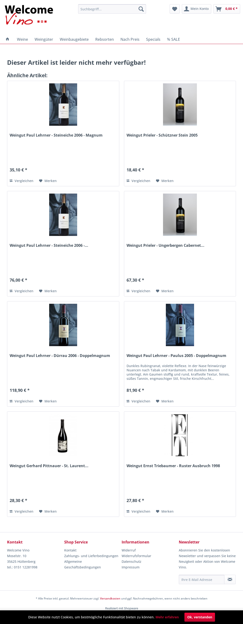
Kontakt (70, 550)
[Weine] (22, 39)
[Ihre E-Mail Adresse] (202, 579)
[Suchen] (141, 9)
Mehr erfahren (167, 617)
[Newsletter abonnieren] (230, 579)
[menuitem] (112, 9)
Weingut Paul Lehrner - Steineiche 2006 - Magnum (56, 135)
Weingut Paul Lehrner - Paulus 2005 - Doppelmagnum (176, 355)
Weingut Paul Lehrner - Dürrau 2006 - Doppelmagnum (60, 355)
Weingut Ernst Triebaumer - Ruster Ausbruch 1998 (173, 465)
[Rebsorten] (104, 39)
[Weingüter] (43, 39)
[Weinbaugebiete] (74, 39)
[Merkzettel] (175, 9)
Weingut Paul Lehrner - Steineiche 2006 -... (49, 245)
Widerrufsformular (136, 556)
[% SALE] (173, 39)
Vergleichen (21, 180)
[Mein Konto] (196, 9)
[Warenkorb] (226, 9)
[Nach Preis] (130, 39)
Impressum (130, 567)
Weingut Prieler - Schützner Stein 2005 (162, 135)
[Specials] (153, 39)
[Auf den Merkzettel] (48, 181)
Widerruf (129, 550)
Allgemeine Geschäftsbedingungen (82, 564)
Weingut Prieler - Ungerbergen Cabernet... (165, 245)
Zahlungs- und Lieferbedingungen (91, 556)
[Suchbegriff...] (112, 9)
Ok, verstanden (199, 617)
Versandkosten (110, 598)
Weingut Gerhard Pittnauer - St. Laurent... (49, 465)
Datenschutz (131, 561)
